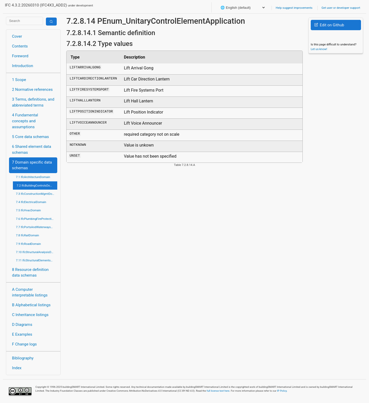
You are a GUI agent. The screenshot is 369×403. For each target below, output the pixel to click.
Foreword (20, 56)
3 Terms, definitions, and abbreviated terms (33, 102)
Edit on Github (329, 25)
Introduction (22, 65)
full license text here (218, 390)
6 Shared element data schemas (31, 149)
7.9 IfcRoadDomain (28, 244)
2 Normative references (32, 89)
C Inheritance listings (30, 314)
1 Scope (19, 79)
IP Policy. (282, 390)
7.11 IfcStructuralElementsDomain (37, 260)
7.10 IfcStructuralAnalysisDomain (37, 252)
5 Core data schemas (30, 136)
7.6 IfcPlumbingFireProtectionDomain (37, 219)
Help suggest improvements (294, 8)
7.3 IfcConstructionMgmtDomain (37, 194)
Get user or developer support (341, 8)
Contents (20, 46)
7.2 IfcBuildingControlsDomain (36, 185)
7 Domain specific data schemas (32, 165)
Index (17, 368)
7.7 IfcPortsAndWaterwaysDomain (37, 227)
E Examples (22, 334)
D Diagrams (22, 324)
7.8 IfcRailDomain (27, 235)
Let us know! (319, 49)
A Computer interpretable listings (30, 292)
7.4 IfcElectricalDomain (31, 202)
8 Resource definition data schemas (30, 272)
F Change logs (24, 344)
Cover (17, 36)
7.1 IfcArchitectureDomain (33, 177)
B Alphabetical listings (31, 305)
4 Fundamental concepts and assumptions (25, 121)
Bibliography (23, 358)
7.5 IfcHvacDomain (28, 210)
